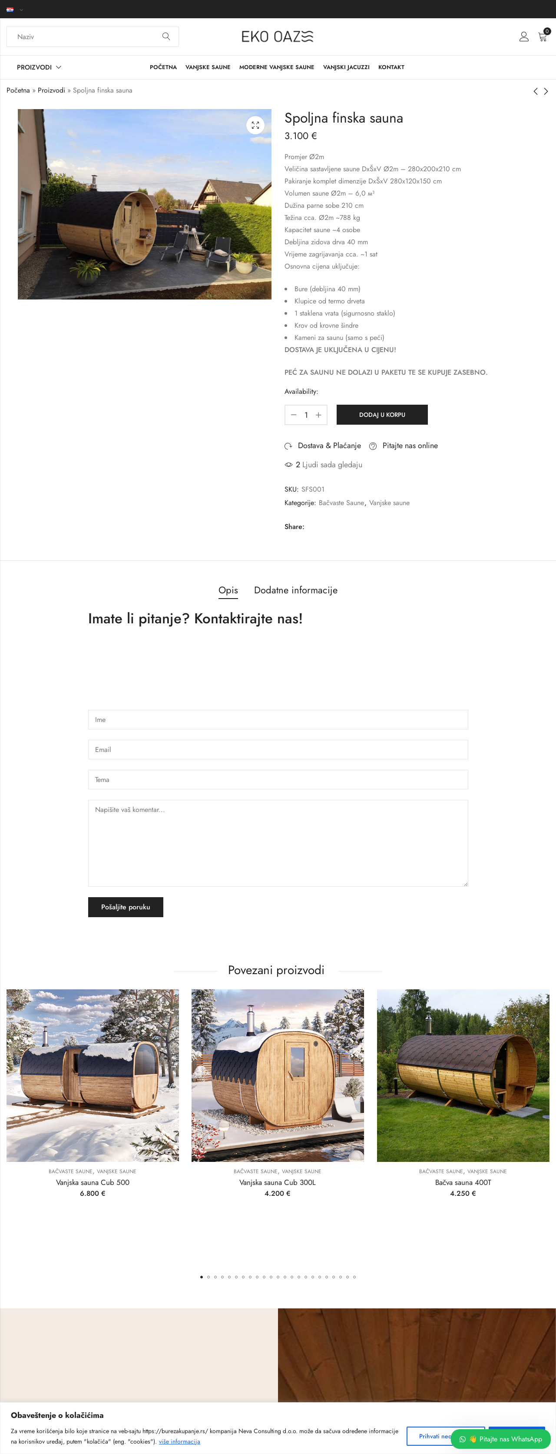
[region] (278, 1428)
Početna (18, 90)
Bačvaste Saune (341, 503)
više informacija (179, 1441)
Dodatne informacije (296, 590)
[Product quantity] (306, 415)
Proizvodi (51, 90)
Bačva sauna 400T (463, 1182)
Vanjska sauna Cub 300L (278, 1182)
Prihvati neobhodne (446, 1436)
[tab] (228, 590)
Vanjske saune (389, 503)
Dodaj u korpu (382, 414)
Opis (228, 590)
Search (166, 37)
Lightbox (255, 125)
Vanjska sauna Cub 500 (92, 1182)
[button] (201, 1277)
